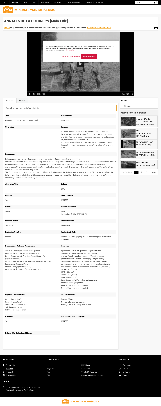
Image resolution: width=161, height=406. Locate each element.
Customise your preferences (71, 56)
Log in (5, 2)
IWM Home (45, 2)
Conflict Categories (73, 2)
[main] (80, 184)
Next (153, 172)
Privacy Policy (11, 372)
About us (9, 368)
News (25, 2)
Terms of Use (11, 375)
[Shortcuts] (156, 27)
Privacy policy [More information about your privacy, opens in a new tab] (70, 50)
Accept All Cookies (89, 56)
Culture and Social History (94, 2)
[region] (81, 51)
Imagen (19, 390)
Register (15, 2)
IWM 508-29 (65, 321)
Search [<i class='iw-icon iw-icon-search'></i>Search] (157, 2)
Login (125, 100)
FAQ (34, 2)
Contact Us (10, 365)
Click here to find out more (99, 27)
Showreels (57, 2)
